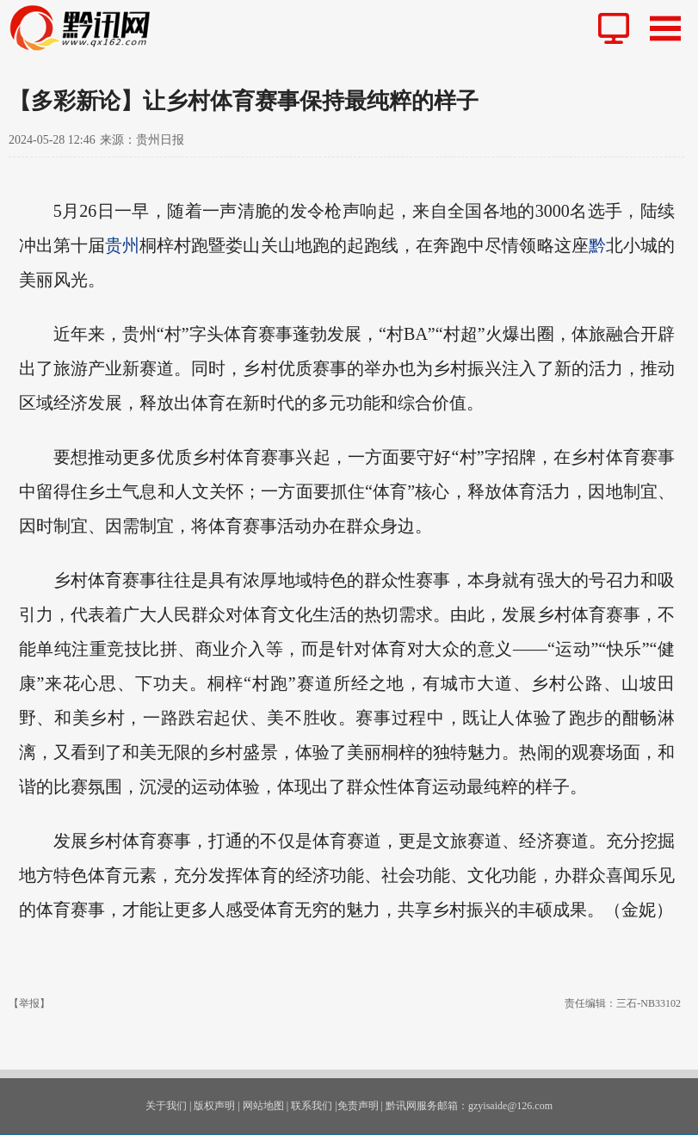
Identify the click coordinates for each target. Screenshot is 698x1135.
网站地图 (263, 1106)
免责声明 (358, 1106)
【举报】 (29, 1003)
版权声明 (214, 1106)
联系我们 (311, 1106)
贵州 (122, 245)
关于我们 (166, 1106)
